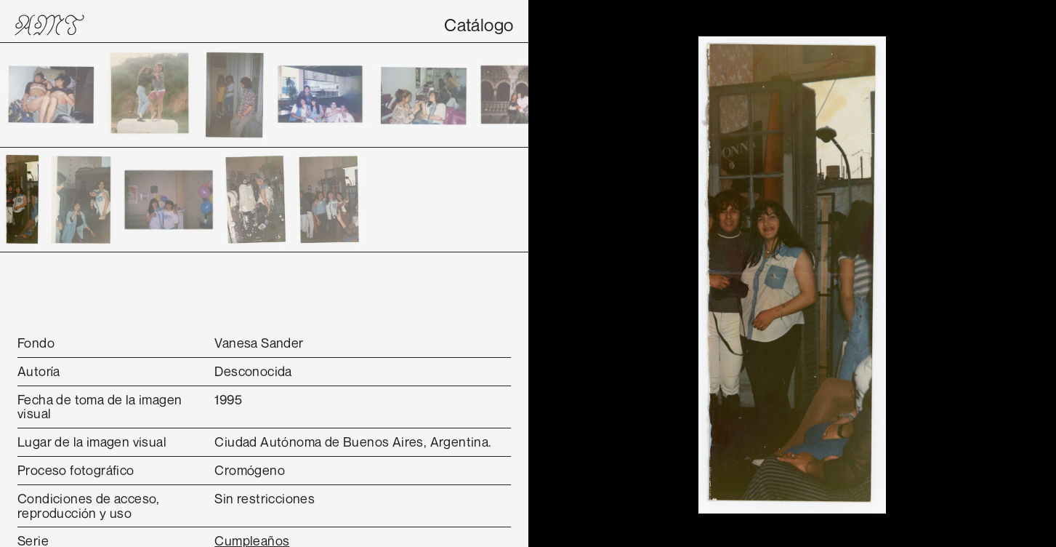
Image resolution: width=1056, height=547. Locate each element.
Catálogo (478, 25)
